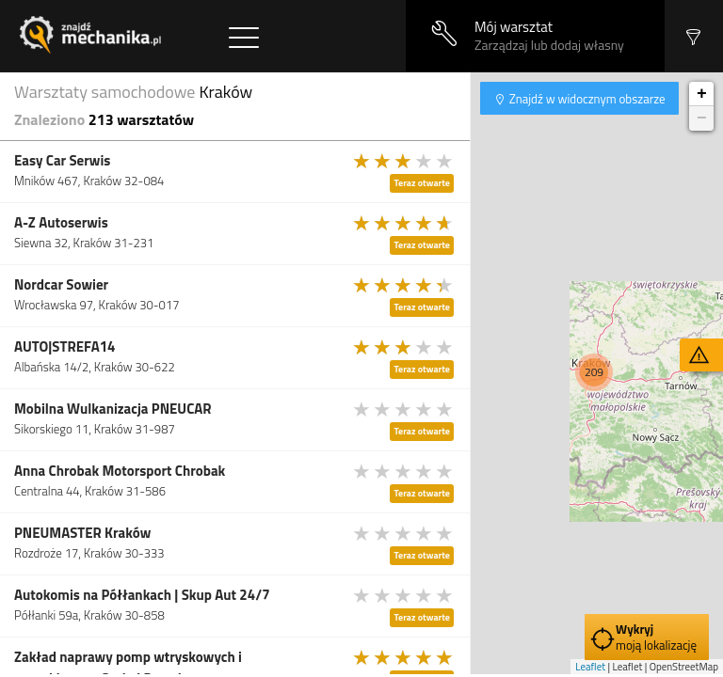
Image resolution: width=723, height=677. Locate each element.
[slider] (404, 160)
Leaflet (590, 666)
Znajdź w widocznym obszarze (586, 98)
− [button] (702, 118)
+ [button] (702, 94)
